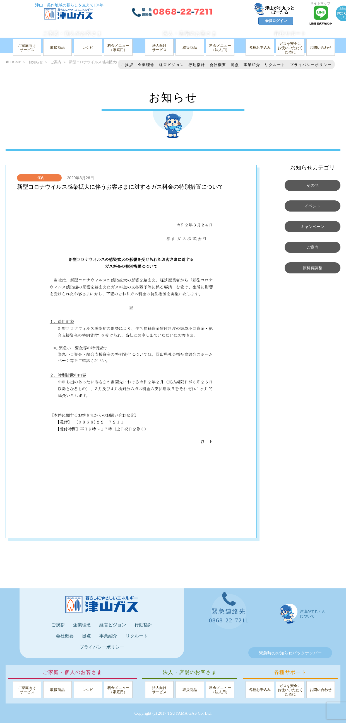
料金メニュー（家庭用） (118, 47)
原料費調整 (312, 268)
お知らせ (35, 62)
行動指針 (196, 65)
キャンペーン (312, 226)
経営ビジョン (171, 65)
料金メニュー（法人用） (220, 47)
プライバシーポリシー (311, 65)
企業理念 (146, 65)
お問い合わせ (320, 47)
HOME (13, 62)
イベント (312, 206)
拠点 (235, 65)
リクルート (275, 65)
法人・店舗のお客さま (190, 33)
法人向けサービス (159, 47)
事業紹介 (252, 65)
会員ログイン (276, 21)
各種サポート (290, 33)
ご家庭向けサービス (27, 47)
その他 (312, 185)
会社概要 (218, 65)
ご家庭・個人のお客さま (72, 33)
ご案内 (39, 178)
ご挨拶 (127, 65)
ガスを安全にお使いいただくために (290, 48)
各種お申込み (260, 47)
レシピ (87, 47)
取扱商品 (57, 47)
